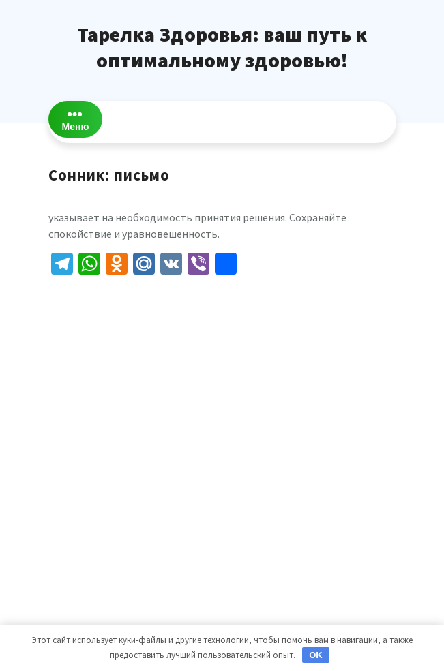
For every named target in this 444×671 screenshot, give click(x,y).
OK (316, 655)
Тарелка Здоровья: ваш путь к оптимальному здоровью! (222, 47)
